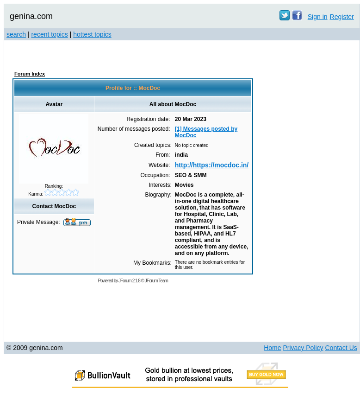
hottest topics (92, 34)
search (16, 34)
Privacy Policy (303, 347)
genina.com (31, 16)
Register (342, 16)
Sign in (318, 16)
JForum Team (156, 280)
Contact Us (341, 347)
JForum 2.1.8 (129, 280)
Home (272, 347)
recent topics (49, 34)
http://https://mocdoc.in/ (211, 165)
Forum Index (29, 73)
